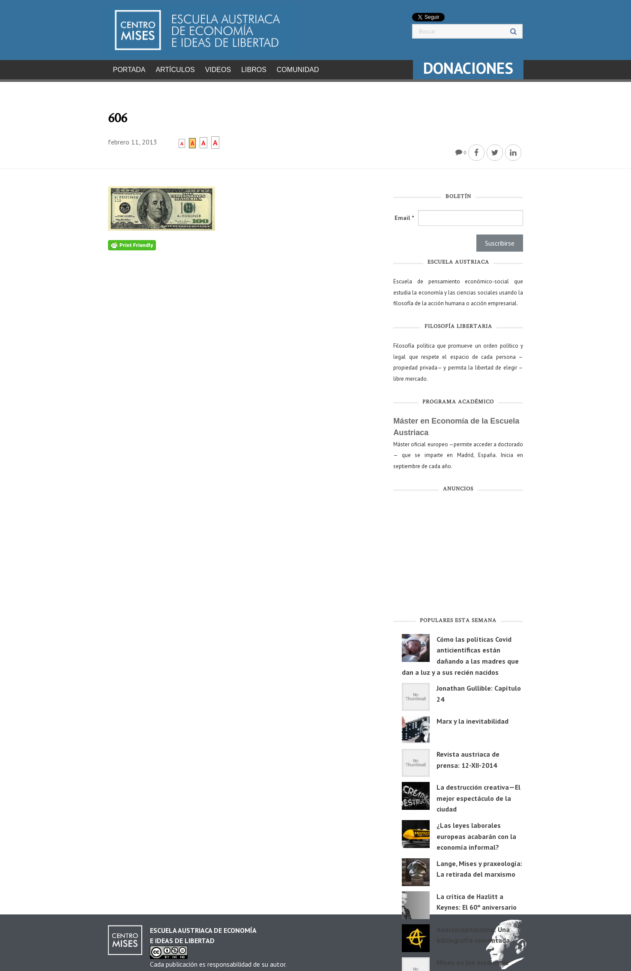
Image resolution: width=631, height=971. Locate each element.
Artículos (175, 69)
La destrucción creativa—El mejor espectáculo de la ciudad (478, 795)
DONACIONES (468, 68)
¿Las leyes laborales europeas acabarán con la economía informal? (476, 833)
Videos (218, 69)
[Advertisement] (458, 553)
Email (404, 215)
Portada (129, 69)
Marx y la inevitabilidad (472, 718)
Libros (253, 69)
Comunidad (298, 69)
